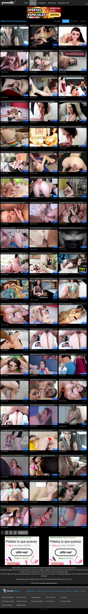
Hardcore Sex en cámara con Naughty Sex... (13, 253)
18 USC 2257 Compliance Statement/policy (44, 583)
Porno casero (50, 601)
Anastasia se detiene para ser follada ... (12, 126)
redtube (54, 375)
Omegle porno (35, 597)
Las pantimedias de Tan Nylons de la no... (42, 76)
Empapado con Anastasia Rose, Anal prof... (71, 202)
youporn (54, 46)
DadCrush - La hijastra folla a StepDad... (70, 405)
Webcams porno (22, 601)
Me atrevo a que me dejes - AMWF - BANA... (42, 126)
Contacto (67, 591)
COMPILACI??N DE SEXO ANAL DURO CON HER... (13, 304)
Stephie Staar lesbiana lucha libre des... (70, 51)
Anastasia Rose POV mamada (38, 481)
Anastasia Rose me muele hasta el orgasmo (71, 177)
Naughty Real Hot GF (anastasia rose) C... (71, 101)
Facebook (76, 591)
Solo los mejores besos (65, 303)
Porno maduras (51, 597)
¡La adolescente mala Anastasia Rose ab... (42, 177)
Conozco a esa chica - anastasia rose (11, 481)
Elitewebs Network (8, 597)
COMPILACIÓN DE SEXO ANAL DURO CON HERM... (71, 380)
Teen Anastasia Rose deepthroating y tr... (71, 25)
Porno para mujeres (37, 601)
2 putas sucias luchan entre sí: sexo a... (41, 430)
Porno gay (64, 597)
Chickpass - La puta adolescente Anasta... (42, 152)
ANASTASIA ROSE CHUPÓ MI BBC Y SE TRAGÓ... (41, 51)
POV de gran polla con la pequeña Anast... (71, 152)
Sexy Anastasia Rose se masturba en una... (13, 278)
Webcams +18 (63, 3)
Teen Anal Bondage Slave (66, 506)
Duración (83, 21)
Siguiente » (23, 533)
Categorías (42, 3)
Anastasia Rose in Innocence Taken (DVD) (13, 76)
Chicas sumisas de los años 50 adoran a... (13, 379)
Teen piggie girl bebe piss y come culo (12, 430)
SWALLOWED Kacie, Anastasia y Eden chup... (43, 379)
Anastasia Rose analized (8, 228)
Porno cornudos (7, 605)
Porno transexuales (8, 601)
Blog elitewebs (21, 605)
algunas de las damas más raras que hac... (71, 455)
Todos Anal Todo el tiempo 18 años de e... (41, 329)
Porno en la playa (66, 601)
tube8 (26, 72)
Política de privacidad (55, 591)
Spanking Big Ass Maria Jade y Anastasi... (71, 76)
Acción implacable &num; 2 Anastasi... (41, 228)
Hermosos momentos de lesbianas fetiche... (43, 455)
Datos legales (30, 591)
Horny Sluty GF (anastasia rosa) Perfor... (70, 126)
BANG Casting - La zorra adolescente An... (71, 481)
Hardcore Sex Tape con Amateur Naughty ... (42, 101)
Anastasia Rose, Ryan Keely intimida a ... (41, 253)
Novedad (74, 21)
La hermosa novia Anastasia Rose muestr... (71, 278)
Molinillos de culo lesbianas (67, 354)
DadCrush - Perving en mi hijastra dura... (13, 329)
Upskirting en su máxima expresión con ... (71, 228)
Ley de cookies (41, 591)
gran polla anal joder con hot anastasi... (12, 177)
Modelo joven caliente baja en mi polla (12, 51)
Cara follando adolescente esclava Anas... (42, 506)
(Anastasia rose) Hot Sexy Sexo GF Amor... (13, 506)
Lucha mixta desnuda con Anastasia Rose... (13, 101)
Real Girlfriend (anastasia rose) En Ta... (12, 152)
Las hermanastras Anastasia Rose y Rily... (13, 202)
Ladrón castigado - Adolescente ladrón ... (42, 278)
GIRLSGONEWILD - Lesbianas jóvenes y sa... (43, 25)
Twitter (84, 591)
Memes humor (21, 597)
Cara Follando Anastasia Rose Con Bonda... (42, 405)
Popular (65, 21)
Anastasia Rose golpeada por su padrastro (13, 25)
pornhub (83, 46)
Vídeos (33, 3)
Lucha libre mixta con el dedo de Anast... (41, 303)
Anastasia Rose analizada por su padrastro (71, 430)
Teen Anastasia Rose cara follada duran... (13, 455)
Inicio (26, 3)
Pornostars (52, 3)
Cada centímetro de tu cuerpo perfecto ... (71, 253)
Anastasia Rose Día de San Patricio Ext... (12, 354)
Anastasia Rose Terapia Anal (38, 354)
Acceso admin (44, 609)
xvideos (25, 46)
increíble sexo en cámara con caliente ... (41, 202)
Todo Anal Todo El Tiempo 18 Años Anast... (71, 329)
